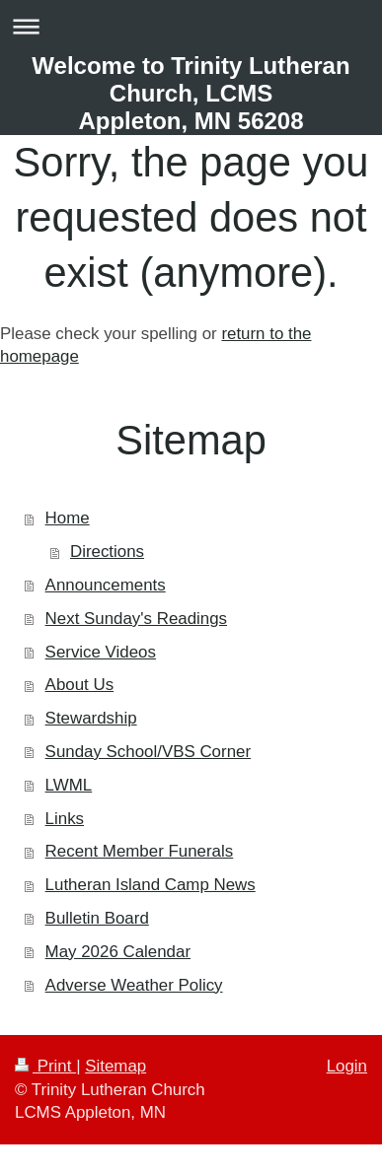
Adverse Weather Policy (134, 985)
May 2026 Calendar (118, 951)
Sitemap (115, 1066)
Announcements (105, 585)
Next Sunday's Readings (136, 618)
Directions (107, 551)
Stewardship (91, 718)
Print (45, 1066)
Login (347, 1066)
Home (67, 518)
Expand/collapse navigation (191, 26)
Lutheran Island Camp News (150, 884)
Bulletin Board (97, 918)
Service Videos (100, 652)
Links (64, 818)
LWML (69, 785)
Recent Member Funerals (139, 851)
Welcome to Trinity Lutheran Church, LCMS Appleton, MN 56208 (190, 93)
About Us (79, 684)
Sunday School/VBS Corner (148, 751)
